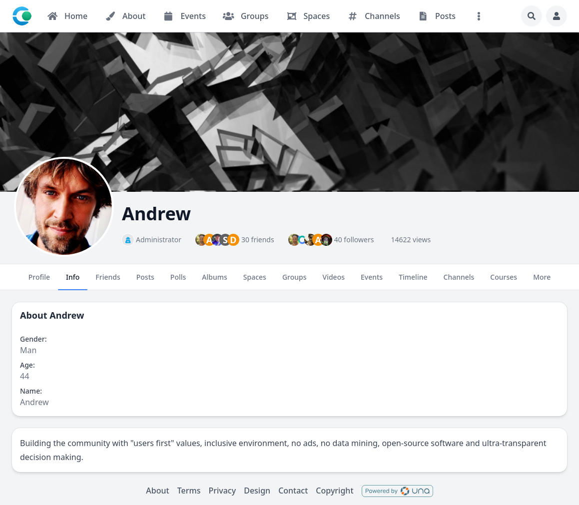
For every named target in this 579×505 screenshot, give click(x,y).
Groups (294, 281)
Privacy (222, 490)
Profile (39, 281)
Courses (503, 281)
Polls (178, 281)
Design (257, 490)
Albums (214, 281)
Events (372, 281)
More (542, 281)
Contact (293, 490)
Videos (334, 281)
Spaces (254, 281)
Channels (459, 281)
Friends (107, 281)
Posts (145, 281)
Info (72, 281)
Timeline (413, 281)
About (157, 490)
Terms (189, 490)
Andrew (66, 315)
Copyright (334, 490)
